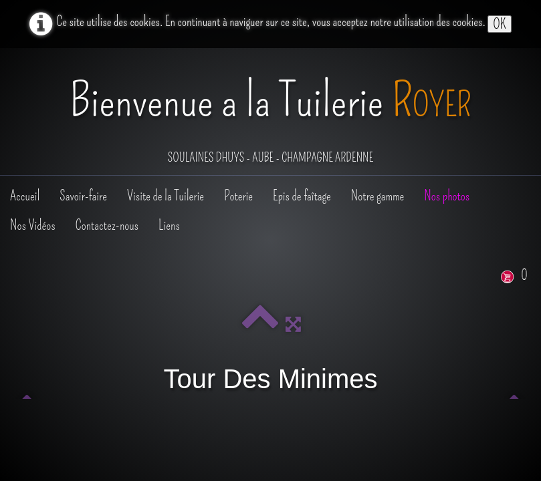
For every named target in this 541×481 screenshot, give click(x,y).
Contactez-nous (107, 225)
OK (499, 24)
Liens (169, 225)
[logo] (270, 113)
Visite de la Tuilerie (165, 196)
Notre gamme (377, 196)
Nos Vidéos (33, 225)
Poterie (238, 196)
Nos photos (446, 196)
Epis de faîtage (302, 196)
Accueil (24, 196)
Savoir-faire (83, 196)
